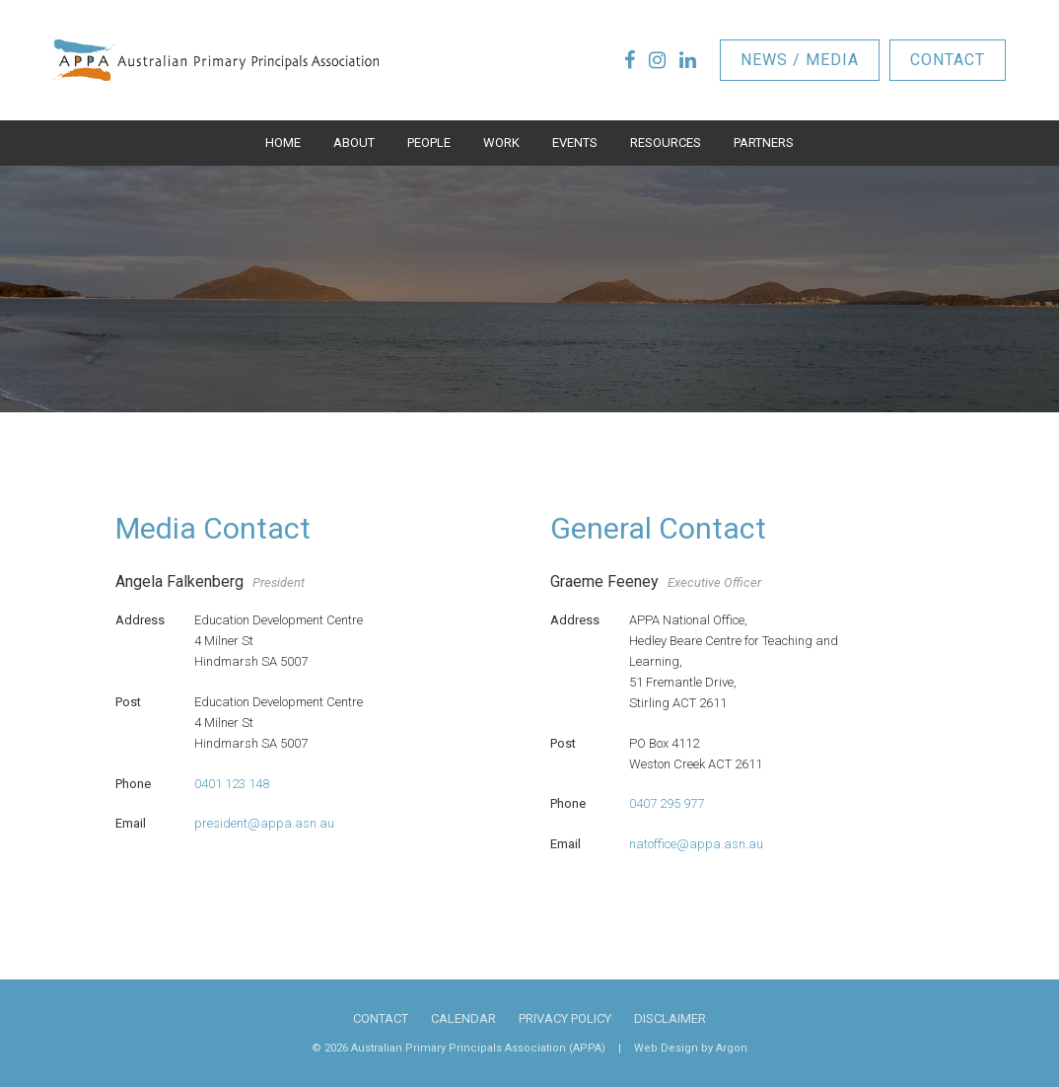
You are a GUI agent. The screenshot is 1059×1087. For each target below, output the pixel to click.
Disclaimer (670, 1018)
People (429, 142)
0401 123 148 (231, 783)
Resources (665, 142)
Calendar (463, 1018)
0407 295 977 (666, 803)
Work (501, 142)
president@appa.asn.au (264, 823)
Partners (764, 142)
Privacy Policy (565, 1018)
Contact (947, 59)
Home (283, 142)
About (354, 142)
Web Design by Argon (690, 1048)
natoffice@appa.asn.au (696, 843)
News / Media (800, 59)
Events (575, 142)
